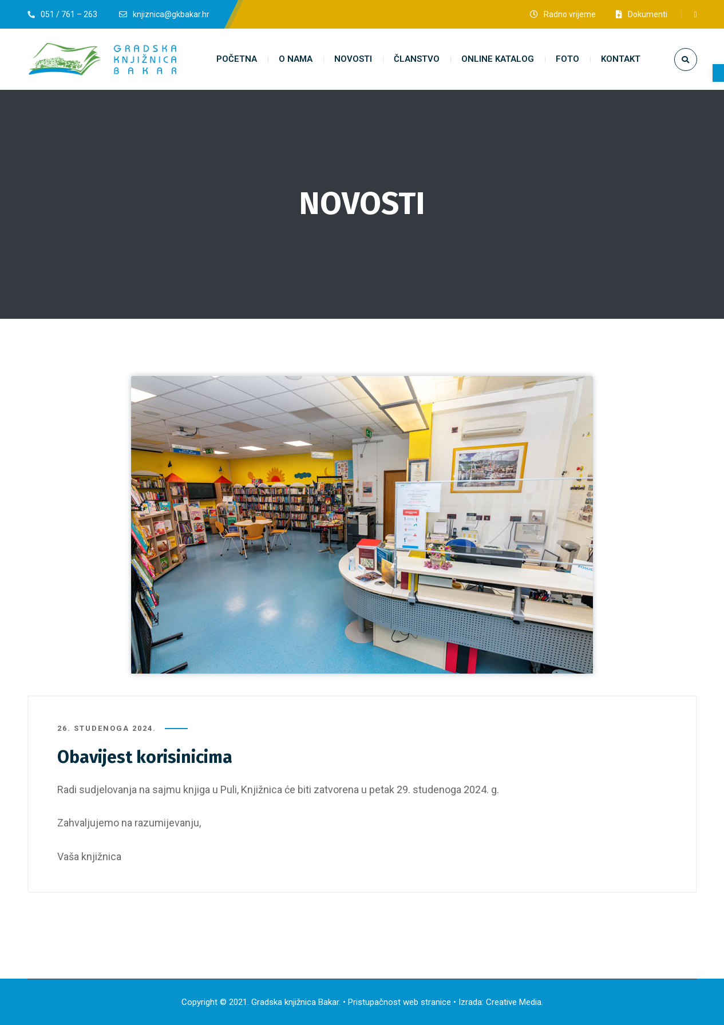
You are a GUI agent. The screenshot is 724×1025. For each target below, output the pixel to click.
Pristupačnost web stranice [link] (399, 1002)
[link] (718, 73)
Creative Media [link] (513, 1002)
